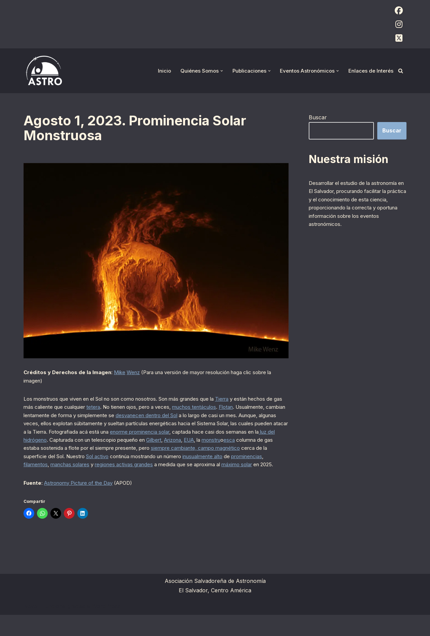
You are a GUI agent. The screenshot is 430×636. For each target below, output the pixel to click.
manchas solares (45, 483)
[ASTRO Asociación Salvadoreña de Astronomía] (44, 70)
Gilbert (91, 456)
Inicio (157, 70)
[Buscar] (400, 70)
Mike (123, 372)
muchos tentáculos (250, 410)
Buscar (318, 117)
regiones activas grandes (104, 483)
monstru (159, 456)
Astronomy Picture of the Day (83, 503)
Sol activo (58, 474)
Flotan (32, 419)
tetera (139, 410)
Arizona (113, 456)
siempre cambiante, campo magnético (150, 465)
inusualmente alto (178, 474)
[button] (216, 71)
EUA (133, 456)
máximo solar (229, 483)
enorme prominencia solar (57, 447)
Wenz (138, 372)
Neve (30, 627)
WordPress (106, 627)
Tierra (246, 401)
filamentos (261, 474)
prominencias (228, 474)
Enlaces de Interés (370, 70)
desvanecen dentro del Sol (234, 419)
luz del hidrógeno (212, 447)
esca (179, 456)
